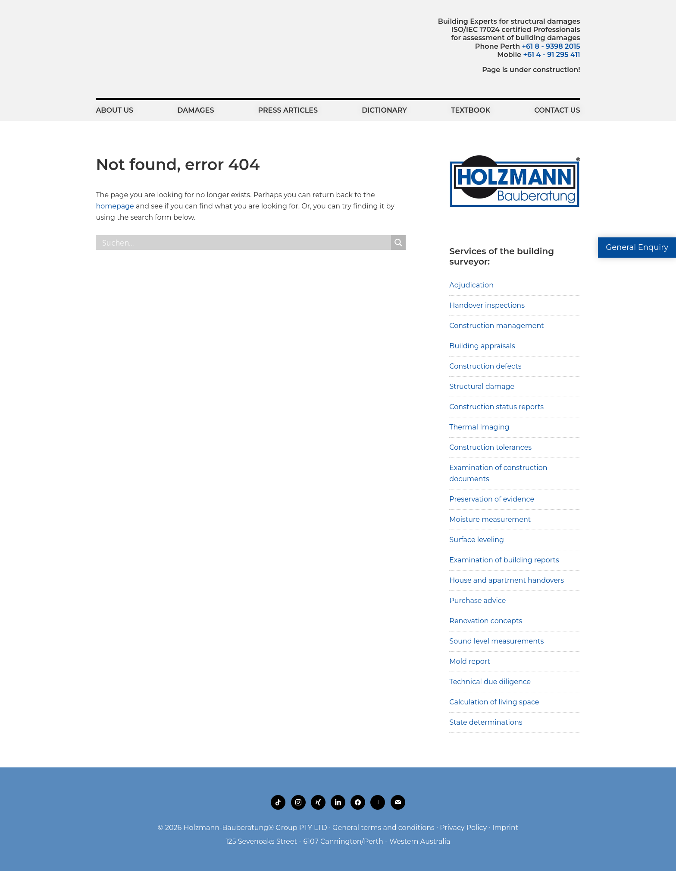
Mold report (469, 661)
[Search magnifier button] (398, 242)
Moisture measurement (490, 519)
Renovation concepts (485, 621)
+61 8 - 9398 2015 (551, 46)
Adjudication (471, 285)
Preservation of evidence (491, 499)
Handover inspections (487, 305)
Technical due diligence (490, 682)
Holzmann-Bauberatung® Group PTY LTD (255, 828)
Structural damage (481, 386)
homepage (115, 206)
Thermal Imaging (479, 427)
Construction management (496, 326)
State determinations (485, 722)
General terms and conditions (383, 828)
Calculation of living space (494, 702)
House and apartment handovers (506, 580)
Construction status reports (496, 407)
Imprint (505, 828)
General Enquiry (637, 247)
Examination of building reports (504, 560)
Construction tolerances (490, 447)
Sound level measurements (496, 641)
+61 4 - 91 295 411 (551, 54)
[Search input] (245, 242)
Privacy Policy (463, 828)
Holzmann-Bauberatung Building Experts (143, 36)
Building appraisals (482, 346)
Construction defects (485, 366)
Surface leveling (476, 540)
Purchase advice (477, 600)
